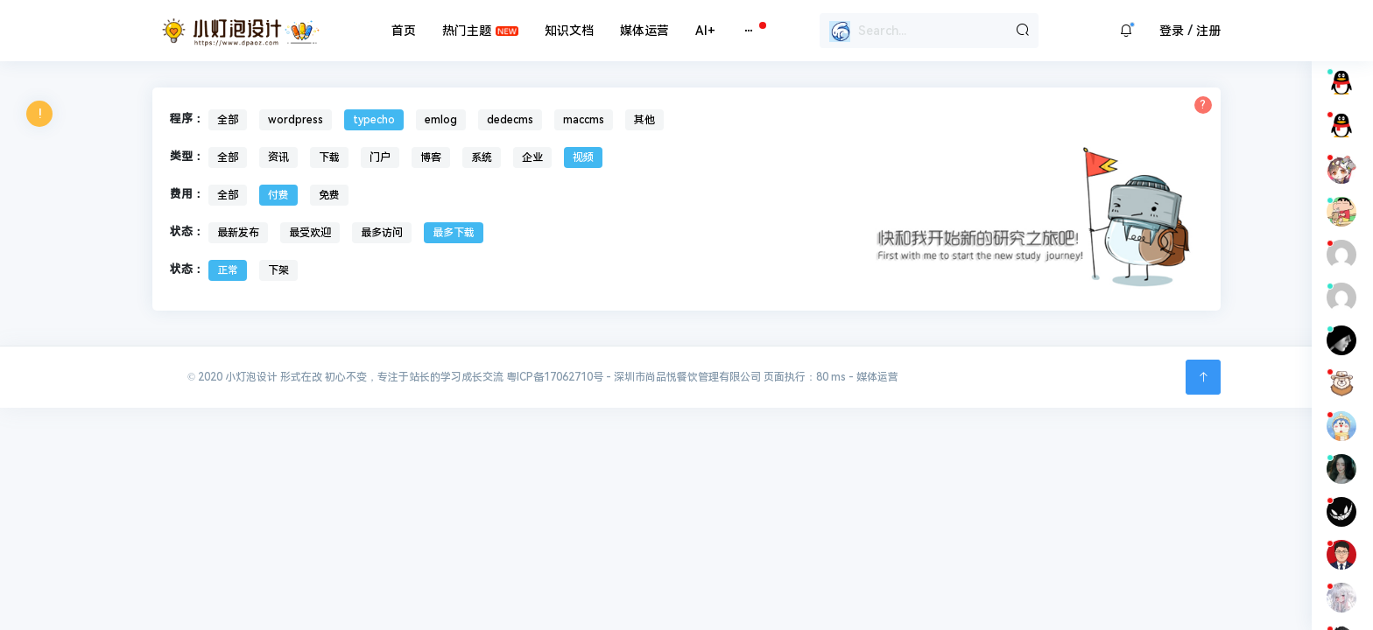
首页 (403, 31)
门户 (380, 157)
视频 (583, 157)
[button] (1126, 30)
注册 (1208, 31)
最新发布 (238, 233)
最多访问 (382, 233)
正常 (227, 270)
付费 (278, 195)
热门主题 (466, 31)
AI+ (705, 31)
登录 (1171, 31)
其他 (644, 120)
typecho (374, 120)
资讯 (278, 157)
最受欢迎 (310, 233)
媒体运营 (644, 31)
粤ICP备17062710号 (554, 377)
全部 (227, 120)
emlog (441, 120)
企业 (532, 157)
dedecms (510, 120)
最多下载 (454, 233)
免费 (329, 195)
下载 (329, 157)
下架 (278, 270)
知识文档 (569, 31)
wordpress (295, 120)
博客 (430, 157)
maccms (583, 120)
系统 (481, 157)
